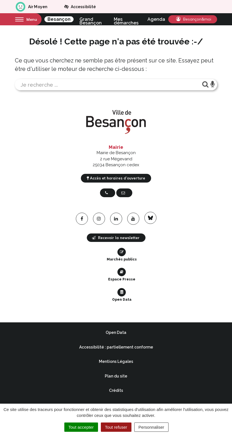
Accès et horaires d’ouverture (116, 178)
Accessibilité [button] (80, 7)
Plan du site (116, 376)
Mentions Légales (116, 361)
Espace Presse (121, 274)
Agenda (156, 19)
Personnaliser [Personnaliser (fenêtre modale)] (151, 427)
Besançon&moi (193, 19)
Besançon (58, 19)
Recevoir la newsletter (116, 237)
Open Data (121, 295)
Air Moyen (31, 6)
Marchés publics (122, 254)
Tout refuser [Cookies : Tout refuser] (116, 427)
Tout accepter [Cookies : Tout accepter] (81, 427)
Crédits (116, 390)
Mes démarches (126, 19)
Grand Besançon (90, 19)
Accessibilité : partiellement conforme (116, 347)
